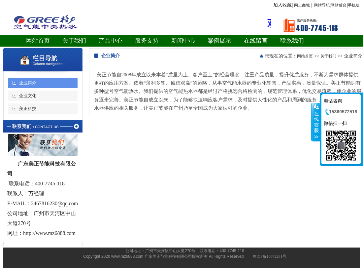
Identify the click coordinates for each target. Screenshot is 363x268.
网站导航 (322, 5)
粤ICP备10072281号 (269, 256)
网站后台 (338, 5)
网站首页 (305, 56)
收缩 (315, 121)
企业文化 (27, 95)
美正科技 (27, 108)
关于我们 (328, 56)
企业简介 (27, 82)
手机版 (354, 5)
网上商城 (302, 5)
